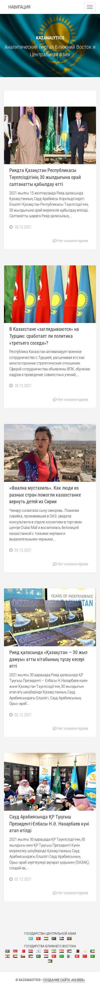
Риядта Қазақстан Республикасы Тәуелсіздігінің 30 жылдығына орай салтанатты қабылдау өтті (45, 177)
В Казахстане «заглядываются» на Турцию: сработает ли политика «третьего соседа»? (44, 335)
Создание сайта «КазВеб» (64, 980)
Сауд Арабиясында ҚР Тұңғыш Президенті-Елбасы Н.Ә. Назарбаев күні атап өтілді (49, 823)
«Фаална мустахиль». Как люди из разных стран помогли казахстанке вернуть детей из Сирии (45, 494)
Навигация (19, 7)
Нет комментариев (73, 240)
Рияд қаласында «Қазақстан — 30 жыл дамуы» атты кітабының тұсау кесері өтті (48, 659)
